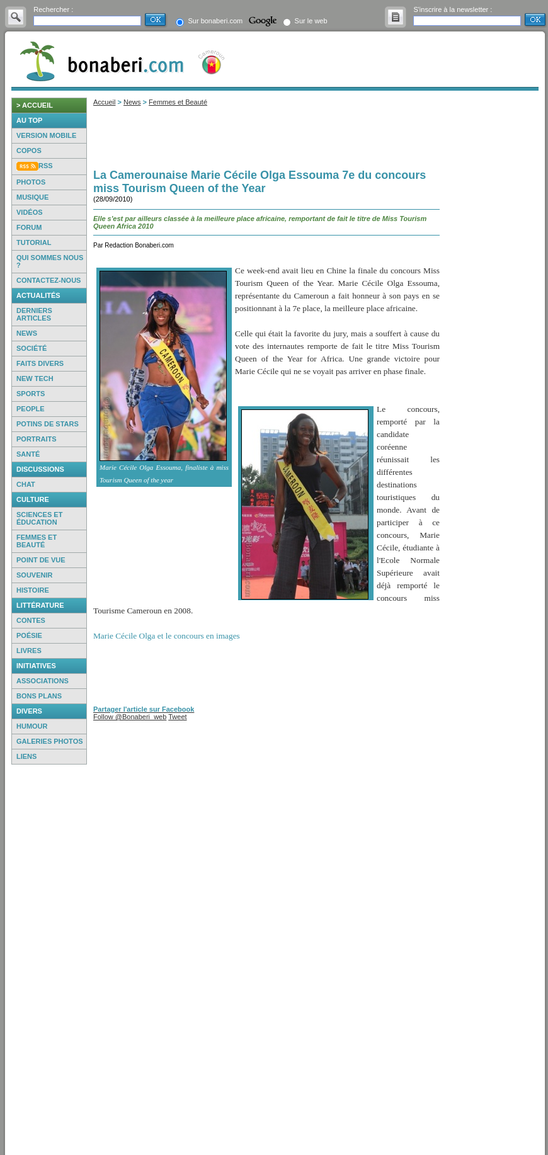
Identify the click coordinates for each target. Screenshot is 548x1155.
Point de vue (41, 560)
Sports (30, 393)
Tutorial (33, 242)
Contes (30, 620)
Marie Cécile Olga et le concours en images (166, 635)
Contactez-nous (48, 280)
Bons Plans (39, 696)
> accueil (34, 105)
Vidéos (29, 212)
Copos (29, 150)
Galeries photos (49, 741)
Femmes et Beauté (178, 102)
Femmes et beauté (36, 541)
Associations (42, 681)
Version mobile (46, 135)
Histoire (32, 590)
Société (31, 348)
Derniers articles (34, 314)
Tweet (177, 716)
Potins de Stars (47, 424)
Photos (30, 182)
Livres (29, 650)
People (30, 408)
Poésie (29, 635)
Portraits (36, 439)
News (26, 333)
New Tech (35, 378)
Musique (32, 197)
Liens (26, 756)
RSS (45, 165)
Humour (32, 726)
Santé (28, 454)
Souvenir (34, 575)
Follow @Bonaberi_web (129, 716)
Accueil (104, 102)
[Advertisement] (49, 960)
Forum (29, 227)
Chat (25, 484)
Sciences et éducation (39, 518)
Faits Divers (40, 363)
